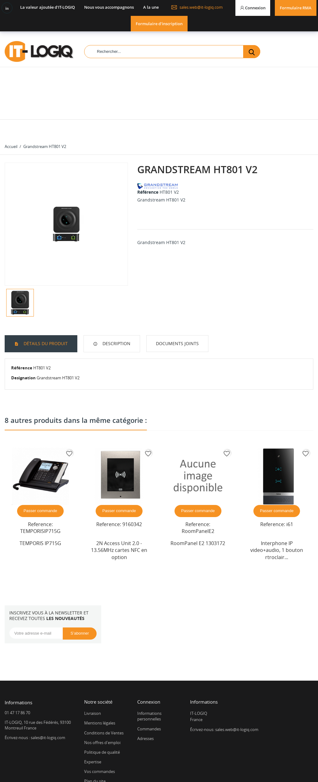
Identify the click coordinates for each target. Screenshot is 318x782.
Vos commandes (99, 734)
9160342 (132, 487)
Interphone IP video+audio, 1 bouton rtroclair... (276, 513)
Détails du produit (45, 306)
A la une (151, 7)
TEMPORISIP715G (40, 494)
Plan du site (95, 744)
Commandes (149, 692)
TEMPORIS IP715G (40, 506)
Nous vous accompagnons (109, 7)
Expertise (92, 725)
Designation (23, 341)
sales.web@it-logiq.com (197, 7)
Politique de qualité (102, 715)
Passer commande (40, 473)
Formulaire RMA (295, 8)
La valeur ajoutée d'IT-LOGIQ (47, 7)
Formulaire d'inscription (159, 23)
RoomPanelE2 (198, 494)
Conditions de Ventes (104, 696)
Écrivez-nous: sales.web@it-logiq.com (224, 692)
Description (115, 306)
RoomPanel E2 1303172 (197, 506)
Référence (147, 155)
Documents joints (177, 306)
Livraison (92, 676)
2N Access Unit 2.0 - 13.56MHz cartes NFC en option (119, 513)
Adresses (145, 701)
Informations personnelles (149, 679)
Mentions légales (99, 686)
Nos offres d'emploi (102, 705)
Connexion (148, 665)
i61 (289, 487)
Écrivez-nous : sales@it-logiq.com (35, 700)
